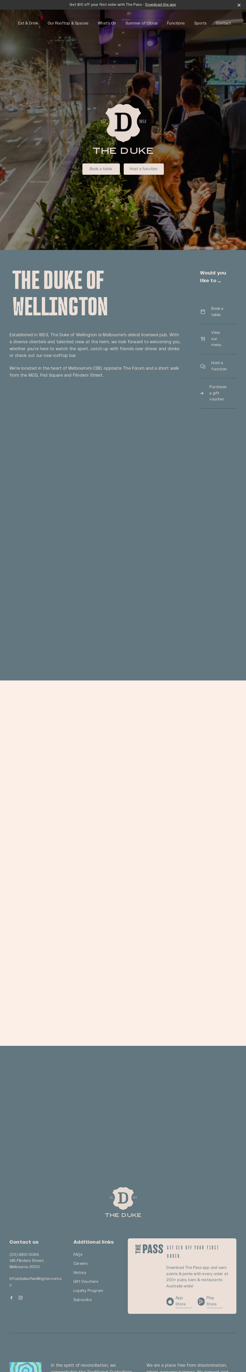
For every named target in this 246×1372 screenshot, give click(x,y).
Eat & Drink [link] (28, 23)
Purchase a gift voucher (218, 393)
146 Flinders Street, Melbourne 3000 (27, 1264)
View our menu (218, 339)
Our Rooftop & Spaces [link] (68, 23)
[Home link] (123, 1202)
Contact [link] (223, 23)
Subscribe (83, 1300)
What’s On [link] (107, 23)
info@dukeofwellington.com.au (36, 1282)
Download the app (160, 4)
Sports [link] (200, 23)
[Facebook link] (11, 1297)
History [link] (80, 1272)
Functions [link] (176, 23)
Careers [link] (81, 1263)
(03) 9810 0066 (24, 1254)
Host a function (144, 169)
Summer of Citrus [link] (142, 23)
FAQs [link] (78, 1254)
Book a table (101, 169)
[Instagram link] (20, 1297)
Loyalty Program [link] (88, 1290)
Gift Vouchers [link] (86, 1281)
